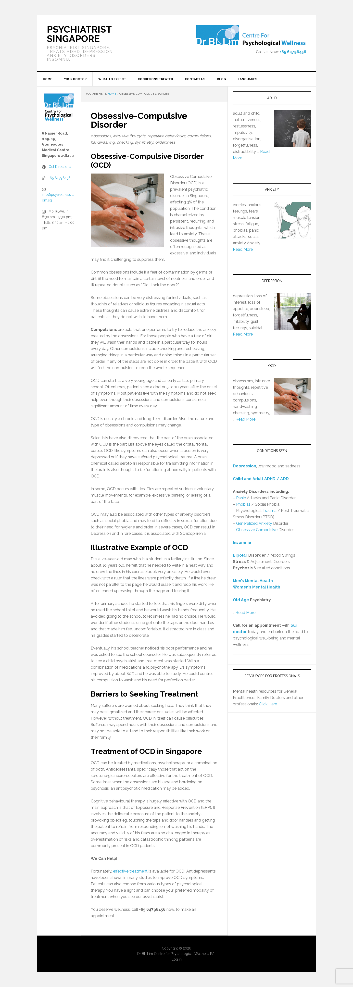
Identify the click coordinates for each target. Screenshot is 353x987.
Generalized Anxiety (254, 523)
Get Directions (60, 167)
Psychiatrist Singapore (79, 34)
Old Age (241, 600)
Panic (241, 498)
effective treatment (130, 871)
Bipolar (240, 555)
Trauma (270, 510)
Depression (244, 466)
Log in (177, 959)
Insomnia (242, 542)
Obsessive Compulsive (256, 529)
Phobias (243, 504)
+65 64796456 (293, 52)
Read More (243, 249)
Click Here (268, 704)
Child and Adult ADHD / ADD (261, 478)
